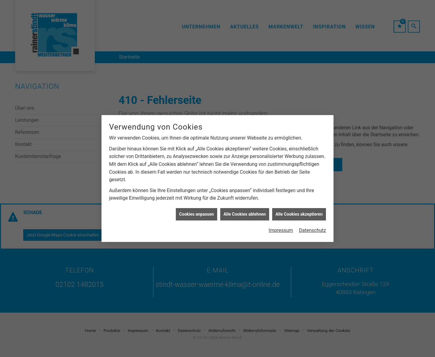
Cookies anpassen (196, 212)
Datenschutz (312, 229)
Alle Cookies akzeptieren (299, 212)
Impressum (281, 229)
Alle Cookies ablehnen (245, 212)
